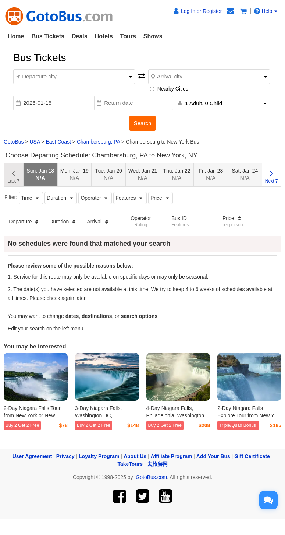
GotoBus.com (151, 477)
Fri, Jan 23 (211, 174)
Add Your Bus (213, 456)
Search (143, 123)
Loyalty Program (99, 456)
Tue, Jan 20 (108, 174)
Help (265, 11)
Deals (80, 36)
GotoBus (14, 142)
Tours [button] (128, 36)
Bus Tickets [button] (47, 36)
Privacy (65, 456)
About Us (135, 456)
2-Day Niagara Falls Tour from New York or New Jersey (32, 415)
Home (16, 36)
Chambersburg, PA (98, 142)
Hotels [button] (104, 36)
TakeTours (130, 464)
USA (34, 142)
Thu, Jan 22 (176, 174)
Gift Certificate (252, 456)
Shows (153, 36)
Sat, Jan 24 (245, 174)
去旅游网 (157, 464)
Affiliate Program (171, 456)
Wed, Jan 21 (142, 174)
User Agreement (32, 456)
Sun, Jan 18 (40, 174)
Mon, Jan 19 (74, 174)
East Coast (58, 142)
